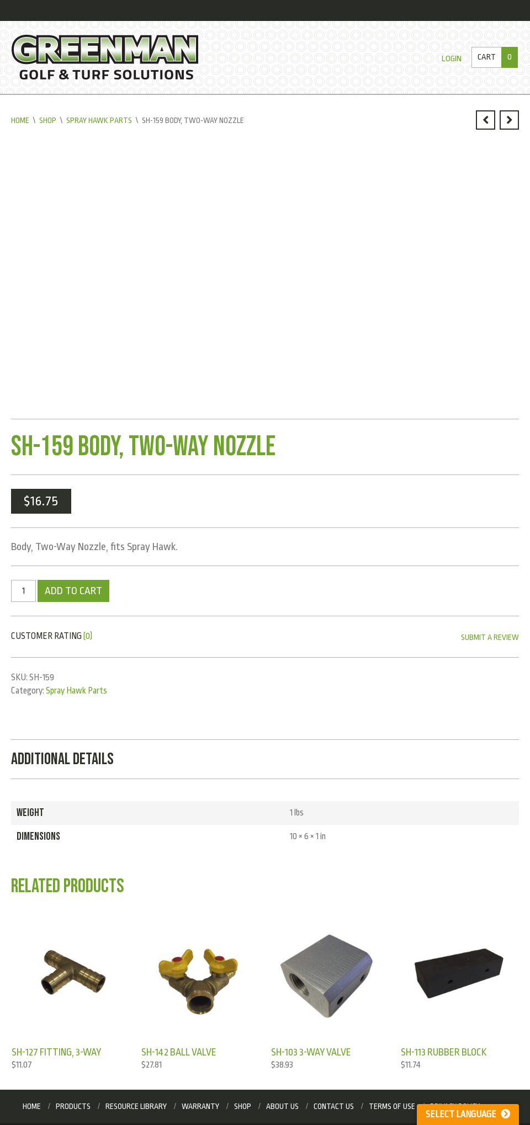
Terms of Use (392, 1106)
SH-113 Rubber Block (444, 1052)
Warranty (200, 1106)
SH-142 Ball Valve (178, 1052)
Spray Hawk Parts (99, 120)
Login (452, 58)
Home (20, 120)
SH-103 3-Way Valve (311, 1052)
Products (73, 1106)
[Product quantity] (23, 591)
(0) (87, 636)
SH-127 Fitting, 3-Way (56, 1052)
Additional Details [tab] (62, 759)
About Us (282, 1106)
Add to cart (73, 591)
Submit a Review (490, 637)
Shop (47, 120)
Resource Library (136, 1106)
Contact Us (334, 1106)
